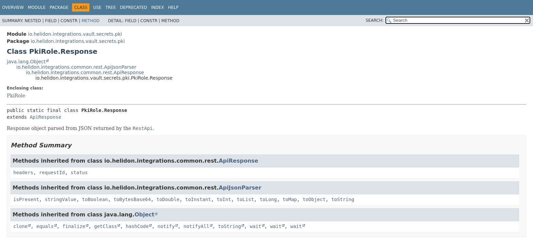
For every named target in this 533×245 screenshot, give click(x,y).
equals (45, 226)
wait (255, 226)
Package (59, 7)
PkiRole (16, 95)
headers (23, 172)
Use (97, 7)
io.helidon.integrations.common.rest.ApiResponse (85, 72)
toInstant (198, 199)
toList (245, 199)
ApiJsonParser (240, 187)
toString (342, 199)
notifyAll (196, 226)
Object (145, 214)
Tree (110, 7)
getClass (105, 226)
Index (157, 7)
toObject (314, 199)
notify (166, 226)
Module (37, 7)
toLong (268, 199)
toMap (289, 199)
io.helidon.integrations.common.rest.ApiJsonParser (76, 67)
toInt (224, 199)
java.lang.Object (26, 61)
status (79, 172)
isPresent (26, 199)
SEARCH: (375, 20)
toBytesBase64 (132, 199)
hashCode (137, 226)
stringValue (60, 199)
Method (91, 20)
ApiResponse (45, 117)
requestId (52, 172)
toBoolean (95, 199)
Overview (13, 7)
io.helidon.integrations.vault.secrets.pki (75, 34)
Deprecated (133, 7)
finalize (73, 226)
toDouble (167, 199)
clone (20, 226)
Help (173, 7)
